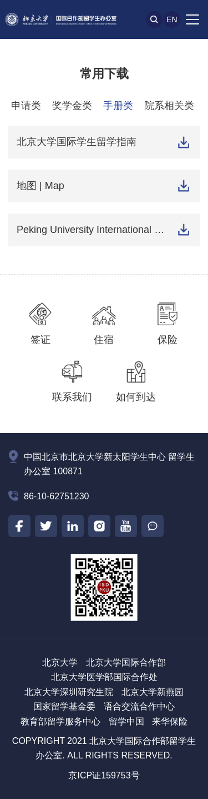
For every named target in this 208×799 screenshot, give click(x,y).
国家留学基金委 (64, 706)
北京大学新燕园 (152, 692)
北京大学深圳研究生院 (68, 692)
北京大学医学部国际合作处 (104, 677)
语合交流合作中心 (139, 706)
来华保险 (169, 721)
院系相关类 (169, 105)
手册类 (118, 105)
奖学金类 (72, 105)
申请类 (26, 105)
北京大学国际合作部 (126, 662)
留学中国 (126, 721)
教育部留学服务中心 (60, 721)
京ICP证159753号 (103, 775)
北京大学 (60, 662)
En (171, 19)
